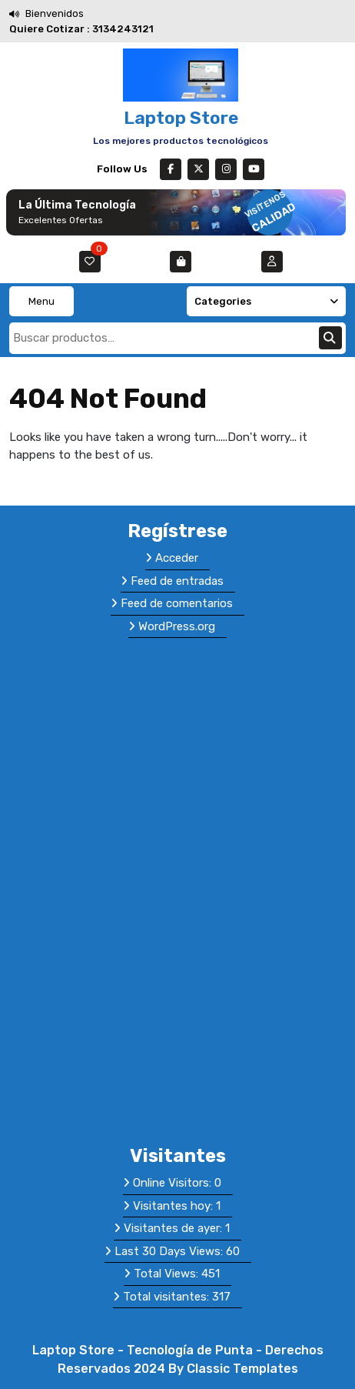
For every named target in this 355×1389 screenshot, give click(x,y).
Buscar (330, 337)
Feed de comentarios (177, 603)
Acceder (176, 558)
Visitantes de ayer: (174, 1228)
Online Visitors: (173, 1183)
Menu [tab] (41, 301)
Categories (266, 301)
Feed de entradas (177, 581)
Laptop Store (181, 118)
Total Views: (167, 1273)
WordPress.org (176, 626)
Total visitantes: (167, 1297)
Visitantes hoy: (174, 1206)
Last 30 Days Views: (170, 1251)
